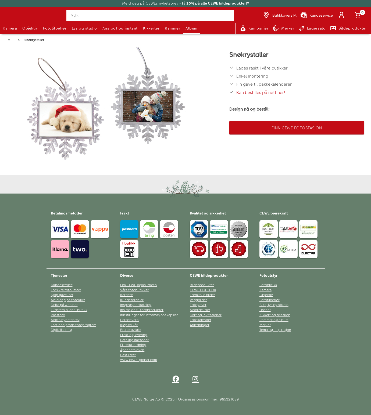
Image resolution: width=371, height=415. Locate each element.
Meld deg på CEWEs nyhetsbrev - (185, 3)
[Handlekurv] (358, 16)
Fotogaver (198, 305)
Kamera (10, 28)
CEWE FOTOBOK (203, 290)
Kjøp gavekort (62, 295)
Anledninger (199, 325)
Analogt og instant (120, 28)
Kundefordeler (132, 300)
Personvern (129, 320)
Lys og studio (84, 28)
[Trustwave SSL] (220, 230)
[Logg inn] (342, 16)
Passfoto (58, 315)
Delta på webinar (64, 305)
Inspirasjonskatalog (135, 305)
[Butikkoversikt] (279, 16)
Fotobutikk (268, 285)
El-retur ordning (133, 345)
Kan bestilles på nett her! (260, 92)
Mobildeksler (200, 310)
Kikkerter (151, 28)
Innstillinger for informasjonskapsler (149, 315)
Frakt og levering (133, 335)
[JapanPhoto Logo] (17, 20)
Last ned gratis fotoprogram (73, 325)
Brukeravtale (130, 329)
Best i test (128, 355)
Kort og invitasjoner (206, 315)
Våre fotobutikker (134, 290)
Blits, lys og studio (273, 305)
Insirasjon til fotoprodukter (141, 310)
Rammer (172, 28)
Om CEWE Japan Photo (138, 285)
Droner (265, 310)
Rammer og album (273, 320)
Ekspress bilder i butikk (69, 310)
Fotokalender (200, 320)
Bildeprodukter (202, 285)
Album (192, 28)
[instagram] (195, 380)
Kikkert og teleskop (274, 315)
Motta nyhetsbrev (65, 320)
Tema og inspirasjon (275, 329)
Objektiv (30, 28)
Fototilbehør (54, 28)
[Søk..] (150, 15)
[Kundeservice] (316, 16)
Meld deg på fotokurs (68, 300)
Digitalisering (61, 329)
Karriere (126, 295)
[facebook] (175, 380)
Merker (265, 325)
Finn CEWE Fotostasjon (297, 128)
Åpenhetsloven (132, 350)
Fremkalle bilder (202, 295)
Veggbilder (198, 300)
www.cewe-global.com (138, 360)
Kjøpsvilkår (129, 325)
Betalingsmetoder (134, 340)
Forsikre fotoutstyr (66, 290)
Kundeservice (62, 285)
